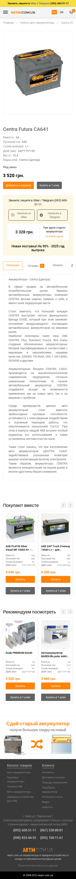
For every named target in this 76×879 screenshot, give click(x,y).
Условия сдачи (54, 236)
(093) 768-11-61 (51, 837)
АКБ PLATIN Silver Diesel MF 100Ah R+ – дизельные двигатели (19, 548)
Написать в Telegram (50, 215)
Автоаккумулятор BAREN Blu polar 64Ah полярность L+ (54, 654)
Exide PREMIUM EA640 (19, 652)
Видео (46, 802)
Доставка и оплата (53, 777)
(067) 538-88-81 (51, 830)
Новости (47, 807)
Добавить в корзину (18, 185)
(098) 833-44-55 (24, 837)
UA (61, 12)
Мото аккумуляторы (19, 792)
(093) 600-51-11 (24, 830)
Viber (33, 3)
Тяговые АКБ (15, 786)
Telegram (44, 3)
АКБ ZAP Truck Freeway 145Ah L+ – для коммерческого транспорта (55, 548)
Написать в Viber (21, 215)
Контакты (48, 772)
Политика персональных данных (38, 865)
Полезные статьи (52, 797)
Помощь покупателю (54, 782)
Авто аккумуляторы (19, 772)
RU (54, 12)
